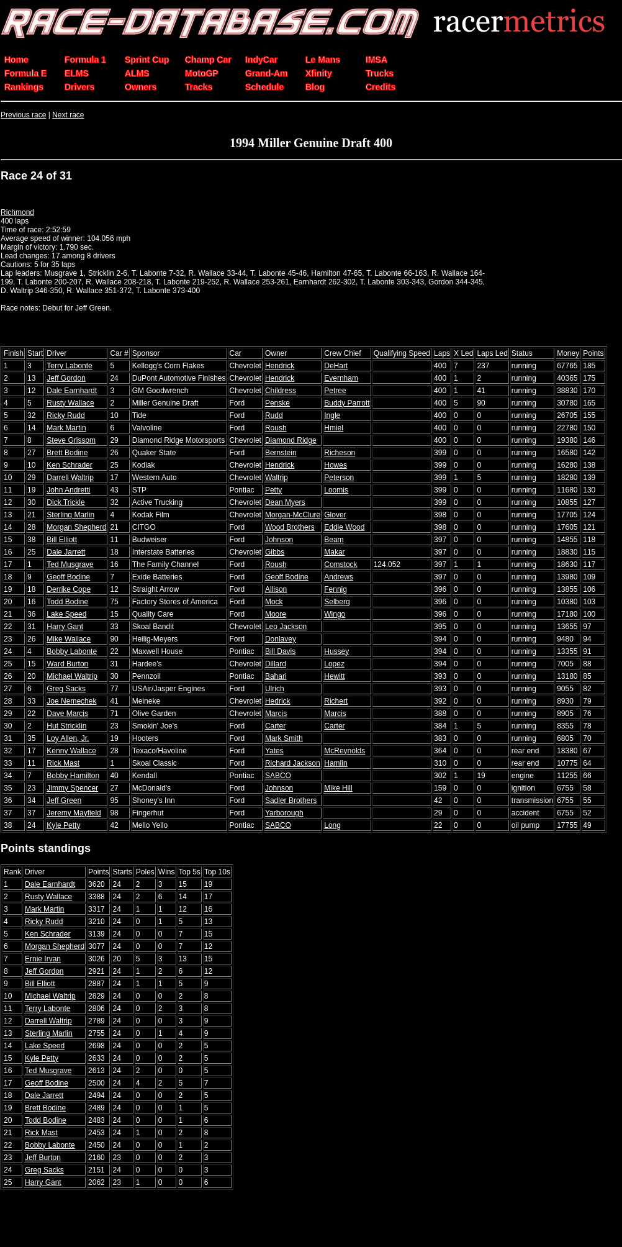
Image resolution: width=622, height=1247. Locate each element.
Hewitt (334, 676)
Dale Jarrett (66, 552)
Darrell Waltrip (70, 477)
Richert (336, 701)
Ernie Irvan (43, 959)
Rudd (274, 415)
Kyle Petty (63, 825)
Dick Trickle (65, 502)
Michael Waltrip (72, 676)
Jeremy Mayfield (74, 813)
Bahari (276, 676)
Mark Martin (66, 428)
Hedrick (278, 701)
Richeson (339, 452)
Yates (274, 750)
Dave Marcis (67, 713)
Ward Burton (67, 664)
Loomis (336, 490)
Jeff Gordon (66, 378)
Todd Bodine (67, 601)
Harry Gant (65, 626)
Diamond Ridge (291, 440)
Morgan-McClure (292, 514)
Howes (335, 465)
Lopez (334, 664)
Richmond (17, 212)
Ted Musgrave (70, 564)
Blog (315, 87)
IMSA (376, 60)
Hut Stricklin (66, 726)
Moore (275, 614)
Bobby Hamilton (73, 775)
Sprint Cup (147, 60)
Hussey (336, 651)
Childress (280, 390)
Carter (275, 726)
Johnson (279, 539)
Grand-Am (266, 73)
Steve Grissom (71, 440)
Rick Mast (63, 763)
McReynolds (344, 750)
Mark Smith (284, 738)
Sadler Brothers (291, 800)
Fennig (335, 589)
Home (16, 60)
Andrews (338, 577)
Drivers (79, 87)
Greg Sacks (66, 688)
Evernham (341, 378)
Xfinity (318, 73)
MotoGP (202, 73)
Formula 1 (85, 60)
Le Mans (322, 60)
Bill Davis (280, 651)
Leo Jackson (286, 626)
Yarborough (284, 813)
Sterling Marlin (70, 514)
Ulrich (274, 688)
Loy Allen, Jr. (68, 738)
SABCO (278, 775)
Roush (276, 428)
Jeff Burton (43, 1157)
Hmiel (333, 428)
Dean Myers (285, 502)
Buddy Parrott (346, 403)
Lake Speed (66, 614)
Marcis (276, 713)
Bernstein (281, 452)
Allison (276, 589)
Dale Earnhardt (72, 390)
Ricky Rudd (65, 415)
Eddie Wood (344, 527)
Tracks (198, 87)
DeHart (336, 365)
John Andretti (68, 490)
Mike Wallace (69, 639)
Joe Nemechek (71, 701)
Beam (333, 539)
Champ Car (208, 60)
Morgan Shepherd (76, 527)
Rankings (23, 87)
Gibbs (274, 552)
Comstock (340, 564)
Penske (277, 403)
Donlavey (280, 639)
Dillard (275, 664)
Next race (68, 115)
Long (332, 825)
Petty (273, 490)
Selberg (336, 601)
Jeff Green (64, 800)
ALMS (137, 73)
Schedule (264, 87)
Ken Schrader (69, 465)
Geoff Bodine (68, 577)
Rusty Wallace (70, 403)
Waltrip (276, 477)
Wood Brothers (290, 527)
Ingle (332, 415)
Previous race (23, 115)
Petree (335, 390)
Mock (274, 601)
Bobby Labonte (72, 651)
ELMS (77, 73)
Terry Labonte (69, 365)
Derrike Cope (69, 589)
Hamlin (335, 763)
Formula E (25, 73)
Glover (335, 514)
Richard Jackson (292, 763)
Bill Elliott (62, 539)
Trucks (380, 73)
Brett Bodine (67, 452)
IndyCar (261, 60)
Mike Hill (338, 788)
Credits (380, 87)
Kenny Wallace (71, 750)
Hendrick (279, 365)
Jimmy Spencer (72, 788)
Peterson (339, 477)
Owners (140, 87)
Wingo (334, 614)
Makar (334, 552)
